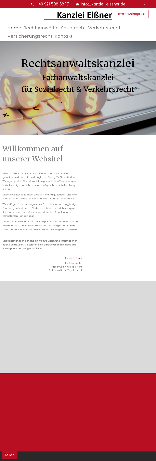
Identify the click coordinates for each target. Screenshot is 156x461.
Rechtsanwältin (41, 28)
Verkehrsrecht (104, 28)
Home (14, 28)
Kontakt (64, 36)
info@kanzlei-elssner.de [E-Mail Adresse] (103, 4)
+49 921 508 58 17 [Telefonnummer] (52, 4)
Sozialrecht (73, 28)
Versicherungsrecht (30, 36)
